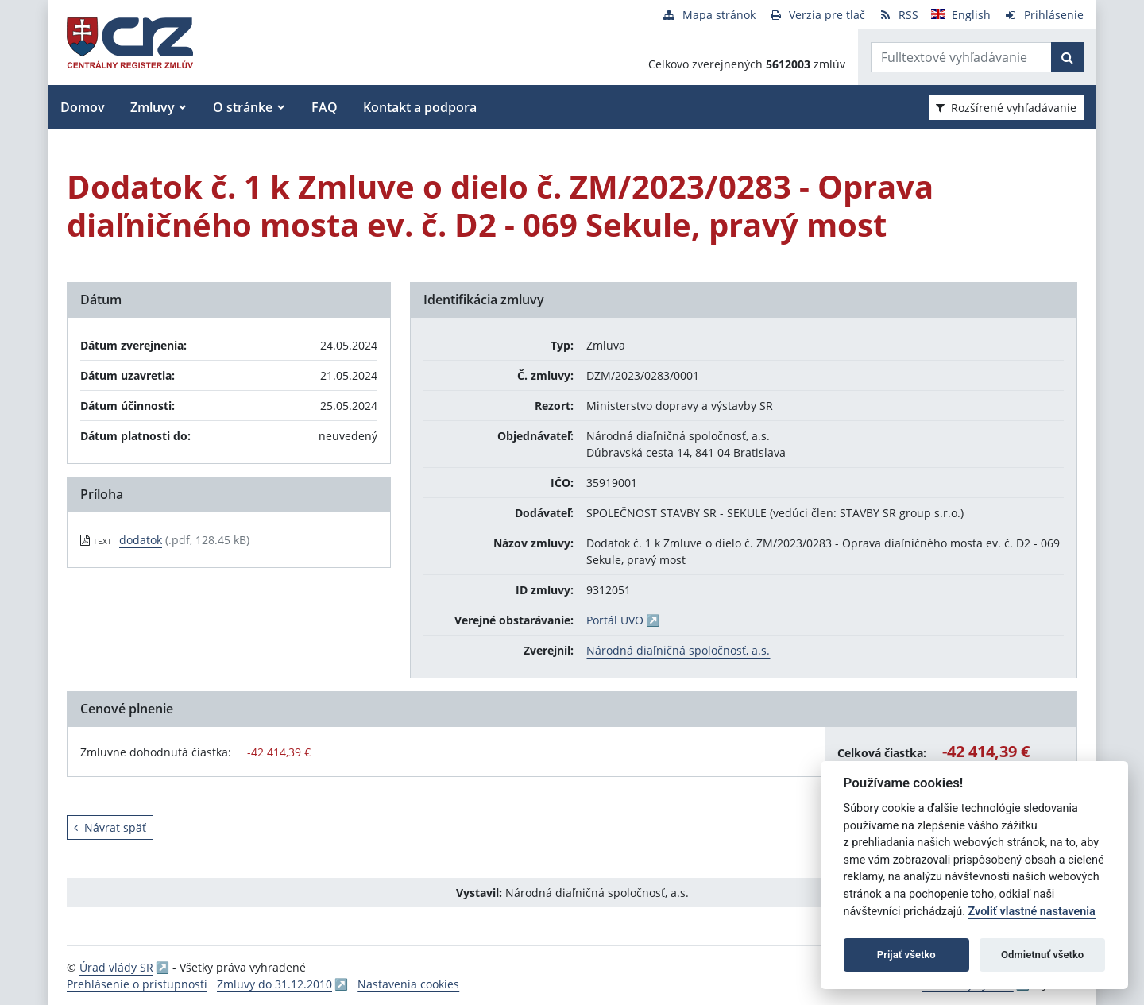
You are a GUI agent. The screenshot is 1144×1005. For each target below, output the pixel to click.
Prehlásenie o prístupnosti (137, 983)
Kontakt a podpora (420, 107)
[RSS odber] (898, 14)
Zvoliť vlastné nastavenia (1032, 911)
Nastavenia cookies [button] (408, 983)
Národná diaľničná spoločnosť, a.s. (678, 650)
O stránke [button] (242, 107)
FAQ (324, 107)
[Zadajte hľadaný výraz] (961, 57)
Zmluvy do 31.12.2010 (274, 983)
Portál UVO (615, 620)
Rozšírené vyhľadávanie (1006, 107)
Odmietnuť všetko (1042, 955)
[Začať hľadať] (1067, 57)
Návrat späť (110, 827)
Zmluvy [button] (152, 107)
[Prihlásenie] (1043, 14)
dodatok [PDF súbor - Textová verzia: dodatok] (140, 539)
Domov (82, 107)
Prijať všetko (906, 955)
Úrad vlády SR (116, 967)
